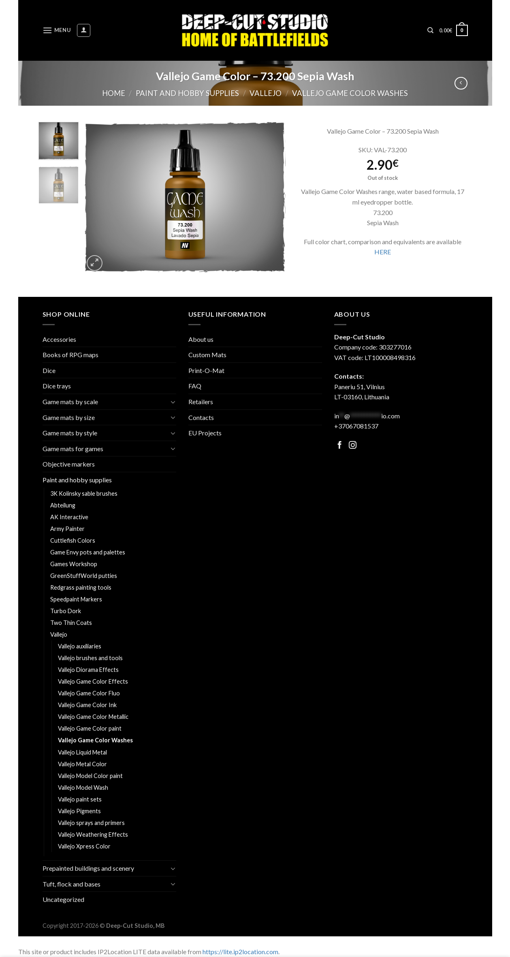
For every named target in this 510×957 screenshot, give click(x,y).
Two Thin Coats (71, 622)
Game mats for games (73, 448)
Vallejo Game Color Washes (350, 93)
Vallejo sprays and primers (91, 822)
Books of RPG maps (70, 354)
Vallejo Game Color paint (90, 728)
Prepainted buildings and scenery (88, 868)
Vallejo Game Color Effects (93, 681)
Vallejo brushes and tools (90, 657)
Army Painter (67, 528)
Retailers (200, 401)
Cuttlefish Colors (72, 540)
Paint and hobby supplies (187, 93)
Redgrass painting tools (80, 587)
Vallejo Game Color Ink (87, 704)
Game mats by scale (70, 401)
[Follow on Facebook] (340, 445)
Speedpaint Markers (76, 599)
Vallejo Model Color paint (90, 775)
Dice (49, 370)
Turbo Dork (65, 610)
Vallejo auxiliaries (79, 646)
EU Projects (205, 433)
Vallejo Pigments (79, 811)
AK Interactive (69, 517)
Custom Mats (207, 354)
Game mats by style (70, 433)
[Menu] (57, 30)
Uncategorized (63, 899)
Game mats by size (69, 417)
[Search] (430, 30)
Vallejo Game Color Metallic (93, 716)
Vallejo (266, 93)
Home (113, 93)
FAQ (194, 386)
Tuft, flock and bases (71, 884)
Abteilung (62, 505)
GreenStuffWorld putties (83, 575)
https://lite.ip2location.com (240, 951)
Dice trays (57, 386)
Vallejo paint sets (80, 799)
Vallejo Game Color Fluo (89, 693)
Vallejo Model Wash (83, 787)
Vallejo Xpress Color (84, 846)
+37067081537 (356, 426)
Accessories (59, 339)
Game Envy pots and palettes (87, 552)
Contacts (201, 417)
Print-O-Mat (206, 370)
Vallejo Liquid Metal (82, 752)
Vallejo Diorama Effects (88, 669)
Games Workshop (73, 564)
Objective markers (69, 464)
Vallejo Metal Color (82, 764)
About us (200, 339)
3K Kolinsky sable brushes (83, 493)
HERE (382, 252)
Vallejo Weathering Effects (93, 834)
